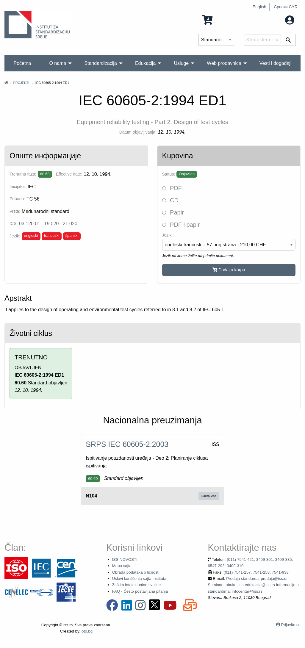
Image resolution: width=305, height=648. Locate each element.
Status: (168, 174)
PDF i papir (181, 224)
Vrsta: (15, 211)
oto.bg (87, 631)
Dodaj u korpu (228, 269)
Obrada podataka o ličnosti (135, 572)
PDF (172, 188)
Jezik (167, 235)
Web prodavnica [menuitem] (224, 63)
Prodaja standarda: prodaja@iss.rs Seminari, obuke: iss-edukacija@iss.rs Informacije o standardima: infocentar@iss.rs (253, 585)
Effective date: (69, 174)
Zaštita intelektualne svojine (136, 585)
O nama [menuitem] (57, 63)
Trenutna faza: (23, 174)
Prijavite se (291, 624)
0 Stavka (218, 19)
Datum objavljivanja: (138, 132)
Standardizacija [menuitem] (100, 63)
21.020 (70, 223)
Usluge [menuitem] (181, 63)
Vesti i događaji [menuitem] (275, 63)
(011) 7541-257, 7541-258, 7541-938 (256, 572)
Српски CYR (286, 6)
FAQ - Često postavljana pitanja (140, 591)
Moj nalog (277, 19)
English (259, 6)
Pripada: (17, 198)
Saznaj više (208, 495)
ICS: (14, 223)
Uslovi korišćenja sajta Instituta (139, 578)
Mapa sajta (122, 566)
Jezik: (15, 236)
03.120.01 (29, 223)
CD (170, 200)
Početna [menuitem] (22, 63)
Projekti (21, 82)
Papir (173, 212)
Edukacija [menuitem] (145, 63)
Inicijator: (18, 186)
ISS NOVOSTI (124, 559)
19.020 (51, 223)
